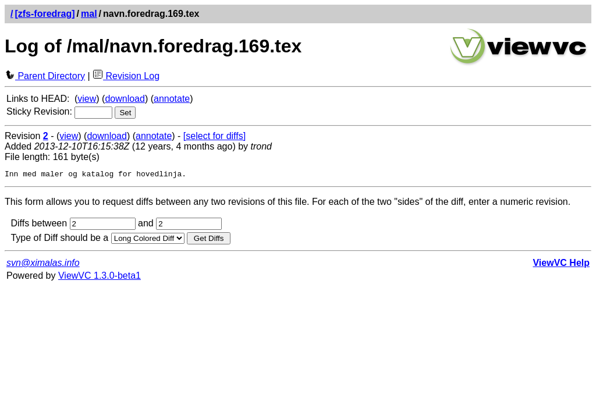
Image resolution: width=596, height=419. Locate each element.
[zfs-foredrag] (44, 14)
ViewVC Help (561, 264)
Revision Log (126, 76)
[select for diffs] (214, 136)
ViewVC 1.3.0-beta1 (99, 277)
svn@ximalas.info (43, 264)
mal (89, 14)
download (125, 99)
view (86, 99)
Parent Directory (45, 76)
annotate (172, 99)
